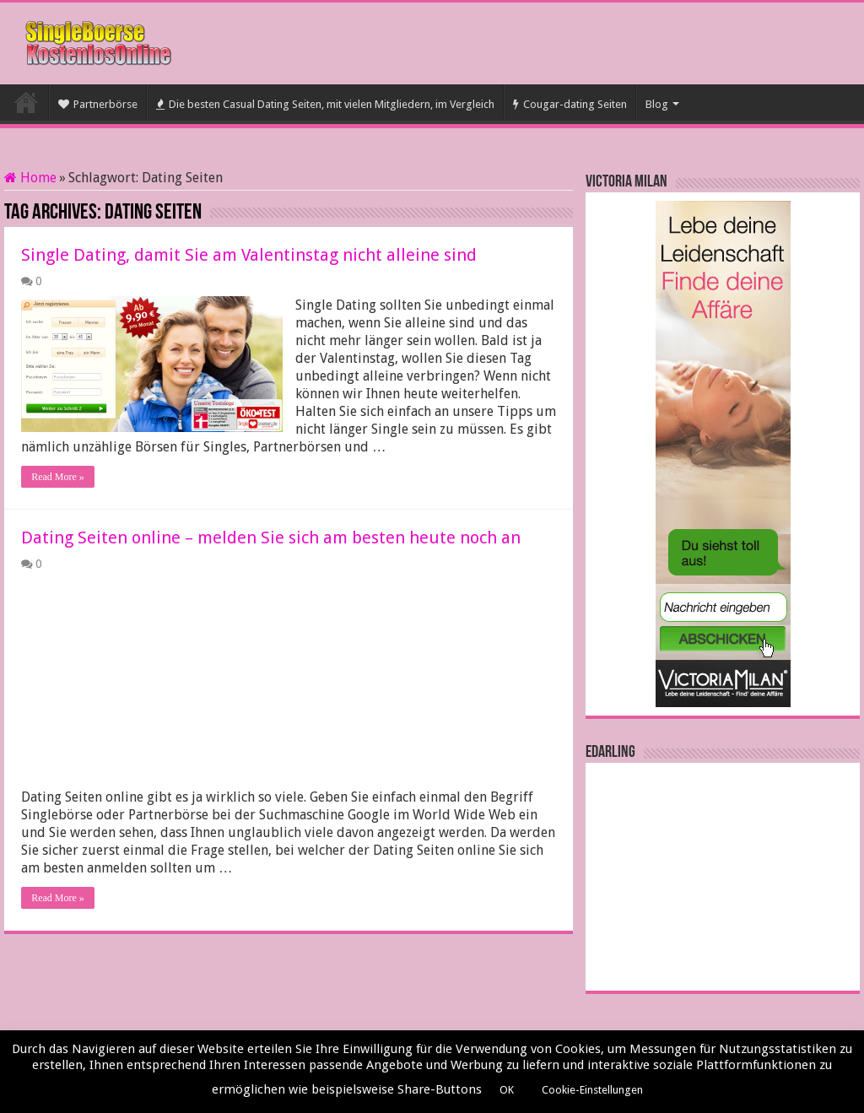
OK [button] (507, 1089)
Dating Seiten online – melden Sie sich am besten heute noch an (271, 537)
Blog (656, 104)
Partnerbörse (98, 104)
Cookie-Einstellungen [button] (592, 1089)
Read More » (57, 477)
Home (30, 178)
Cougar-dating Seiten (570, 104)
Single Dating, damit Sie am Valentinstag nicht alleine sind (249, 255)
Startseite (26, 102)
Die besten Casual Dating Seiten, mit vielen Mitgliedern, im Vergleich (325, 104)
